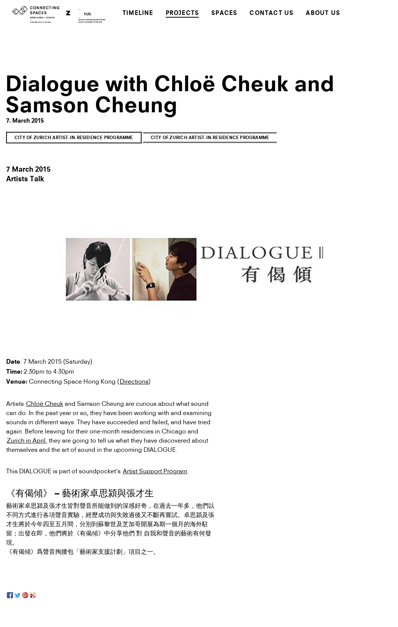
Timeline (137, 13)
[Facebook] (10, 595)
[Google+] (25, 595)
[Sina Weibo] (33, 595)
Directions (134, 381)
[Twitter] (17, 595)
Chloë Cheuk (44, 403)
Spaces (224, 13)
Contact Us (272, 13)
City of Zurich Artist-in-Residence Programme (74, 138)
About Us (323, 13)
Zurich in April (26, 440)
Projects (182, 13)
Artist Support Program (155, 471)
